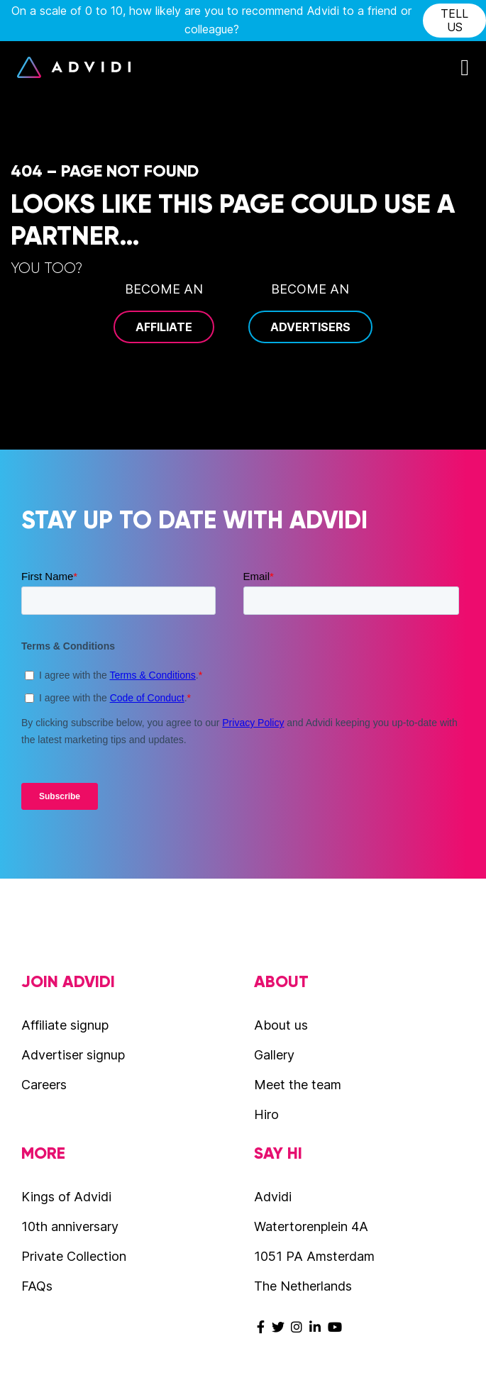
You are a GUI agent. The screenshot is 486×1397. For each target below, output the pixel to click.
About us (281, 1025)
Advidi (74, 67)
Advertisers (310, 327)
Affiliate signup (65, 1025)
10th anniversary (69, 1226)
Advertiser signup (73, 1054)
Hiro (266, 1114)
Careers (44, 1084)
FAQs (37, 1286)
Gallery (274, 1054)
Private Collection (73, 1256)
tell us (454, 20)
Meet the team (297, 1084)
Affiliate (164, 327)
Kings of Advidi (66, 1196)
